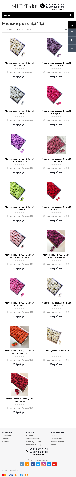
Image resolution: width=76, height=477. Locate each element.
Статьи (54, 435)
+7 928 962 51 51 (55, 4)
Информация (57, 432)
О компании (7, 435)
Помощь (30, 432)
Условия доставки (33, 442)
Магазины (6, 442)
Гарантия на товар (33, 445)
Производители (57, 442)
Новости (5, 439)
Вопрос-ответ (56, 439)
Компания (7, 432)
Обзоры (54, 445)
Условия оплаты (33, 439)
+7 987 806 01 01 (55, 7)
